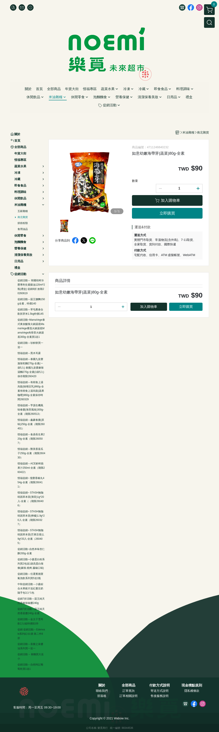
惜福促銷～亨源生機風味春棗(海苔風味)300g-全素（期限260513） (31, 409)
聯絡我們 (102, 690)
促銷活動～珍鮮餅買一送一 (30, 345)
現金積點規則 (192, 685)
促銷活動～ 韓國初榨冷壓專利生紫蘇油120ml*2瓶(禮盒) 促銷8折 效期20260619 (31, 287)
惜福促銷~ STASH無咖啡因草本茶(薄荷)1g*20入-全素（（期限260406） (31, 499)
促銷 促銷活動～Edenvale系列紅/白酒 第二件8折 (31, 634)
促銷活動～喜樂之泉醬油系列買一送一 (30, 646)
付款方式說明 (159, 685)
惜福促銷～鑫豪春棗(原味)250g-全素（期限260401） (31, 424)
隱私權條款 (191, 690)
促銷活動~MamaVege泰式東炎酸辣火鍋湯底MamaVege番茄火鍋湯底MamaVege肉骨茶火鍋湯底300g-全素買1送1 (31, 328)
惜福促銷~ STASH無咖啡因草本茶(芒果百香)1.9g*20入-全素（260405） (31, 537)
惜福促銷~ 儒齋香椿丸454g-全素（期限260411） (31, 482)
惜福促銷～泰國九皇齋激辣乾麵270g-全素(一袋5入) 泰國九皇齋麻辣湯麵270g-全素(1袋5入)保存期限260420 (31, 368)
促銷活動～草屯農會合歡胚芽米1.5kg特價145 (30, 311)
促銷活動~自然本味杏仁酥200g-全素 (31, 551)
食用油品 (23, 229)
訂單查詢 (129, 690)
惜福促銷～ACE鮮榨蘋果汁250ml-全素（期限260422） (31, 468)
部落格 (101, 695)
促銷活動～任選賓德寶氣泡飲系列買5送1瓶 (30, 576)
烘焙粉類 (23, 223)
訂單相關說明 (129, 695)
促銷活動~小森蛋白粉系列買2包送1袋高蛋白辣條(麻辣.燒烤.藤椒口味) (31, 563)
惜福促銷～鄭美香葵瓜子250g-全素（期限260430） (31, 453)
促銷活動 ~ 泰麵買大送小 (31, 656)
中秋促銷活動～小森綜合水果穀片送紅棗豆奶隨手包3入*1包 (30, 588)
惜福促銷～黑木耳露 (29, 353)
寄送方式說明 (160, 690)
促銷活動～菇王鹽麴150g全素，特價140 (31, 301)
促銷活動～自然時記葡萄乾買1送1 (30, 666)
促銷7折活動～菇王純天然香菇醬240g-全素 (31, 611)
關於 (101, 685)
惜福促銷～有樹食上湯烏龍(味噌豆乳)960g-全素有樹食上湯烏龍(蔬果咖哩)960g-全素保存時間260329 (31, 391)
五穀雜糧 (23, 211)
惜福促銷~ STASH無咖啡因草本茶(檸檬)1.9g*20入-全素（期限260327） (31, 518)
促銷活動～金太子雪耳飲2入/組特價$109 (30, 621)
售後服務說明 (160, 695)
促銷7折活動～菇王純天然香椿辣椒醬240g (31, 601)
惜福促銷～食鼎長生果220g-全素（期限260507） (31, 439)
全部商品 (128, 685)
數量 (135, 180)
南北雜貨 (23, 217)
